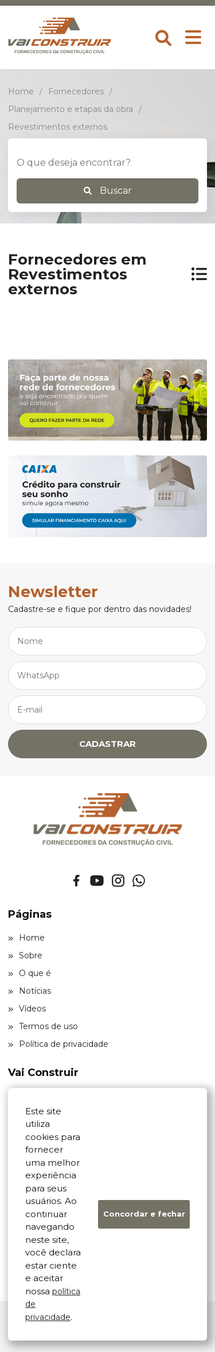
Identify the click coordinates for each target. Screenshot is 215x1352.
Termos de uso (43, 1026)
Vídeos (27, 1008)
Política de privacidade (58, 1044)
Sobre (25, 955)
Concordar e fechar (144, 1213)
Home (26, 938)
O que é (29, 973)
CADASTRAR (107, 743)
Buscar (108, 190)
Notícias (29, 991)
